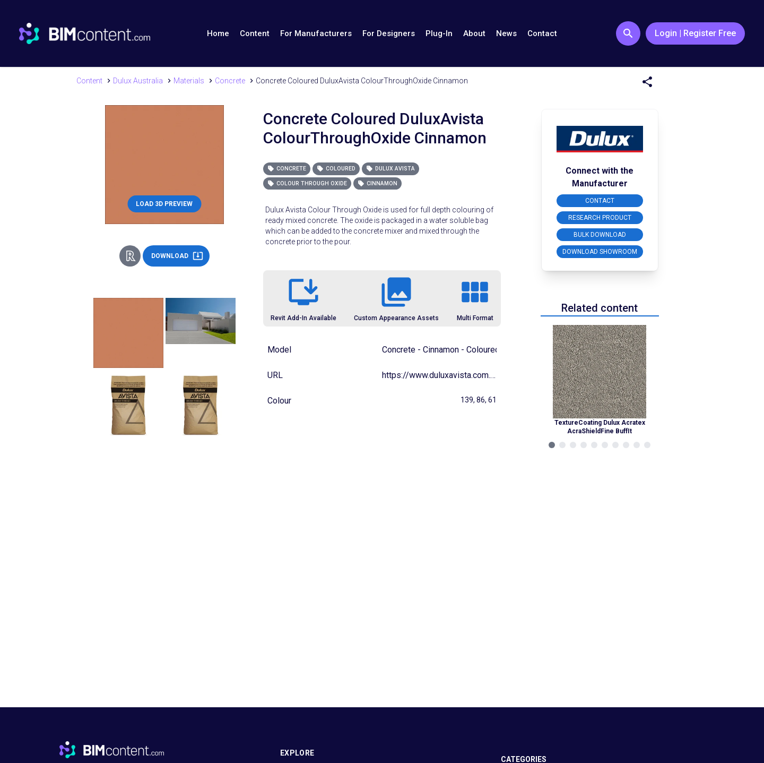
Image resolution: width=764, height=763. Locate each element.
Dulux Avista (390, 168)
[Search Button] (628, 33)
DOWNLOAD (177, 256)
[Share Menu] (647, 81)
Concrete (286, 168)
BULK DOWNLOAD (600, 234)
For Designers (388, 33)
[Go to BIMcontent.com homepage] (84, 33)
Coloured (336, 168)
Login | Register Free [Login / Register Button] (695, 33)
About (474, 33)
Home (218, 33)
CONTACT (599, 200)
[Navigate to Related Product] (600, 380)
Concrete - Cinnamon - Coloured (441, 350)
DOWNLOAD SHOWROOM (599, 251)
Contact (542, 33)
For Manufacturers (316, 33)
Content (255, 33)
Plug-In (439, 33)
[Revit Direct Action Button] (130, 256)
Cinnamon (377, 183)
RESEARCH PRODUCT (599, 217)
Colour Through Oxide (307, 183)
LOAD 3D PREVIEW (164, 204)
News (506, 33)
